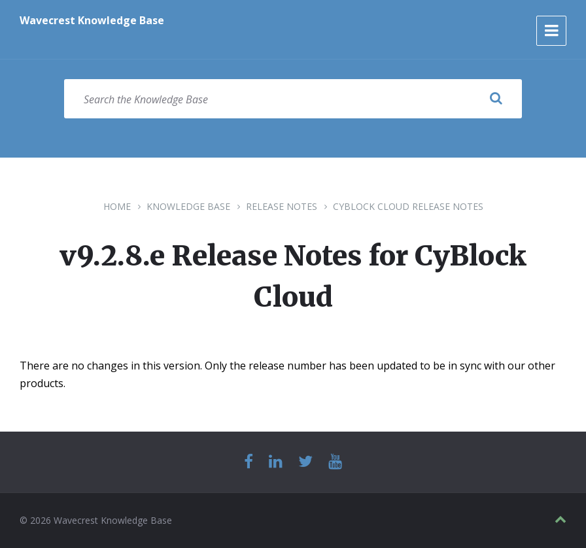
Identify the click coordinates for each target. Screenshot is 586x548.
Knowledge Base (188, 206)
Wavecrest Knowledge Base (92, 20)
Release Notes (281, 206)
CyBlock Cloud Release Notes (408, 206)
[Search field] (293, 98)
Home (117, 206)
